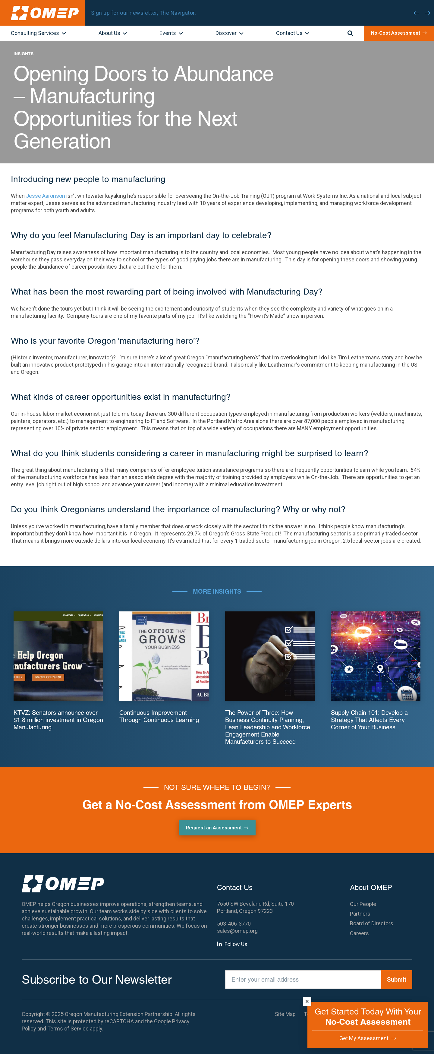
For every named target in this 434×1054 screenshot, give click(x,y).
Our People (363, 904)
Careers (359, 933)
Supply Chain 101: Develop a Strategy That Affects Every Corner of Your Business (369, 720)
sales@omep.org (237, 931)
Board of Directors (371, 923)
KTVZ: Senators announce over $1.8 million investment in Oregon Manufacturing (58, 720)
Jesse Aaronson (45, 196)
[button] (62, 33)
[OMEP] (45, 13)
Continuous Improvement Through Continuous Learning (159, 716)
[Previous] (416, 13)
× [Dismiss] (307, 1001)
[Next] (427, 13)
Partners (360, 913)
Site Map (285, 1014)
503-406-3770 (234, 923)
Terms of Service (68, 1028)
